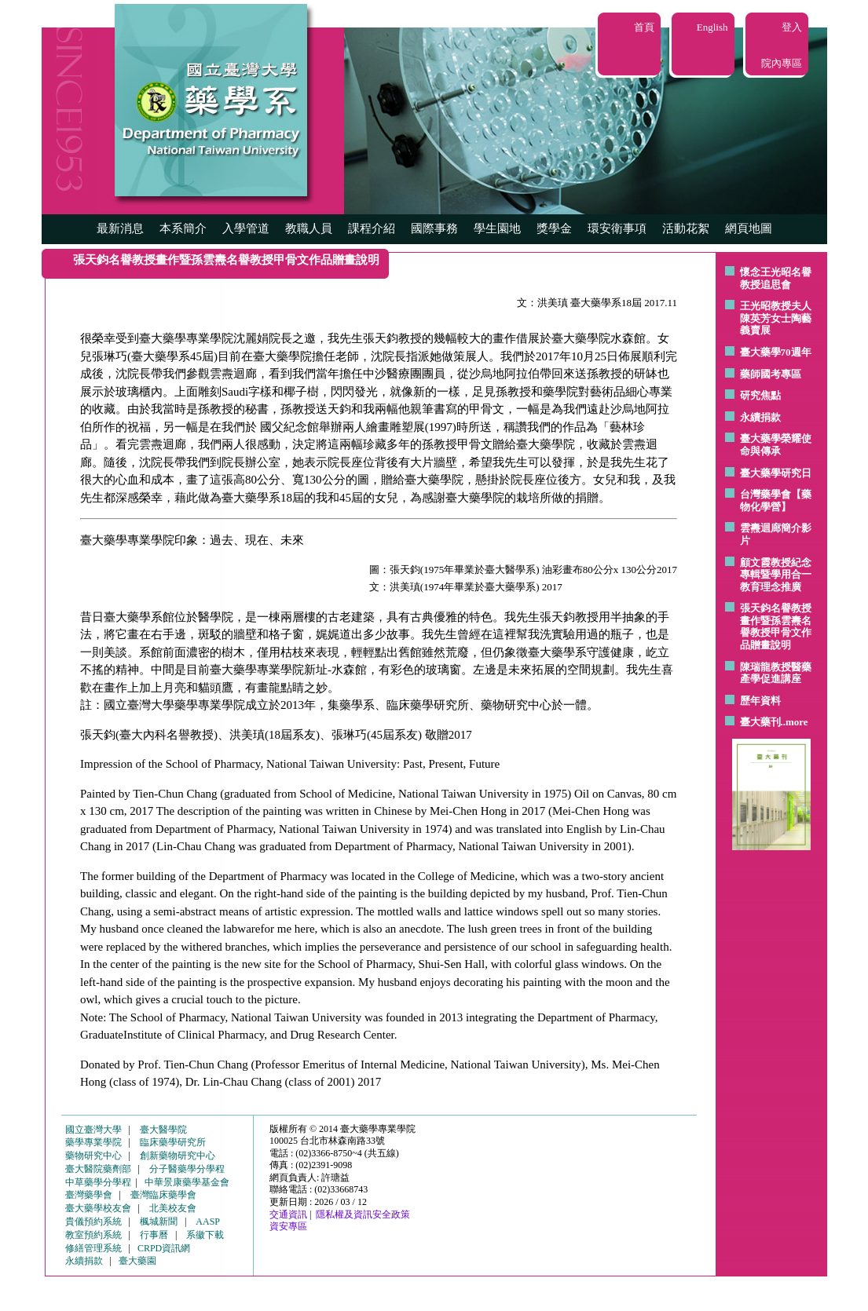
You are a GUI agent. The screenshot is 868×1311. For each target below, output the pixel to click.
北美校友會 (172, 1208)
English (712, 27)
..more (794, 722)
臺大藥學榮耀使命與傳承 (775, 445)
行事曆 (154, 1234)
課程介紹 (371, 228)
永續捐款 (760, 417)
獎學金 (554, 228)
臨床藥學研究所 (173, 1142)
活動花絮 (685, 228)
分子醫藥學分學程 (187, 1168)
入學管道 (245, 228)
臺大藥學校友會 (98, 1208)
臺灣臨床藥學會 (163, 1194)
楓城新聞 (159, 1221)
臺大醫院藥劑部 (98, 1168)
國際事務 (434, 228)
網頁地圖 (748, 228)
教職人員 (308, 228)
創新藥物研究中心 (177, 1155)
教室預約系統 (93, 1234)
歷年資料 (760, 701)
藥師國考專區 (770, 374)
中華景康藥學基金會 (187, 1182)
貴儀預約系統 (93, 1221)
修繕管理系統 (93, 1248)
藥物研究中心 (93, 1155)
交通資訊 (288, 1214)
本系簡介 (183, 228)
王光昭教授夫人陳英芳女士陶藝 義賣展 (775, 318)
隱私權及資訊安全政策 (363, 1214)
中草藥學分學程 (98, 1182)
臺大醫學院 (163, 1129)
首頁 (644, 27)
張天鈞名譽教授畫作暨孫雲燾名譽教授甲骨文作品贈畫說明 (775, 626)
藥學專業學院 (93, 1142)
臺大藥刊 (760, 722)
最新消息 (120, 228)
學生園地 (497, 228)
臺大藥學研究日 (775, 473)
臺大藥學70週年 (775, 352)
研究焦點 (760, 395)
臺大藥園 (137, 1260)
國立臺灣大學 (93, 1129)
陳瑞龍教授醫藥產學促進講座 (775, 673)
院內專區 (781, 63)
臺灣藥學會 (88, 1194)
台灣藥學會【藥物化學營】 (775, 500)
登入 (792, 27)
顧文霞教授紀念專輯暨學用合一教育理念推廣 (775, 575)
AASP (208, 1221)
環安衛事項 (617, 228)
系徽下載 (205, 1234)
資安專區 (288, 1226)
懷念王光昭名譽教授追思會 (775, 278)
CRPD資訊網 (163, 1248)
